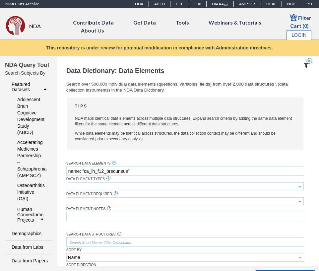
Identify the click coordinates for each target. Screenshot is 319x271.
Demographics (26, 233)
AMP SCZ (247, 3)
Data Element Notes (86, 209)
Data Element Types (85, 179)
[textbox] (185, 171)
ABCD (159, 3)
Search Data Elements (88, 163)
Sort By (74, 250)
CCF (179, 3)
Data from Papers (30, 260)
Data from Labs (27, 247)
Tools (182, 22)
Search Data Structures (91, 234)
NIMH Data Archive (22, 3)
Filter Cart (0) (300, 21)
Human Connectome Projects (31, 215)
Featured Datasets (30, 87)
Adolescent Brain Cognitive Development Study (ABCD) (30, 116)
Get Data (144, 22)
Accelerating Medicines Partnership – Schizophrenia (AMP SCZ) (30, 159)
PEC (310, 3)
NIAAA (220, 4)
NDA (139, 3)
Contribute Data (93, 22)
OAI (197, 3)
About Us (92, 30)
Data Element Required (89, 194)
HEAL (271, 3)
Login (299, 35)
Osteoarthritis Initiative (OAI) (30, 192)
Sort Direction (81, 265)
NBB (291, 3)
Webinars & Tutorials (235, 22)
